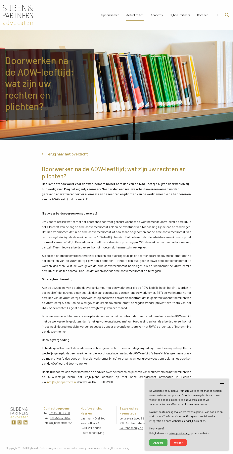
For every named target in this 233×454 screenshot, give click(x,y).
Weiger (178, 442)
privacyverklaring (179, 433)
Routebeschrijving (92, 432)
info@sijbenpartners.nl (61, 382)
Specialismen (110, 15)
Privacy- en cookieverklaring (94, 448)
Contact (202, 15)
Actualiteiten (135, 15)
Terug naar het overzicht (67, 154)
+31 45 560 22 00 (59, 413)
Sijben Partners (180, 15)
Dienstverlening (120, 448)
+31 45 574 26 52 (60, 418)
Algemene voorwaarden (63, 448)
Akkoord (158, 442)
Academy (157, 15)
